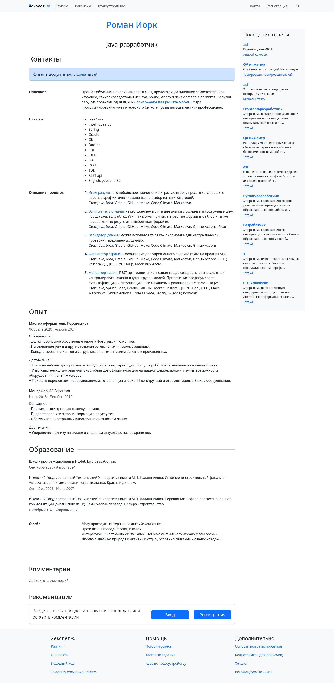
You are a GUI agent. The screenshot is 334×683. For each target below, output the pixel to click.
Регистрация (277, 6)
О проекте (59, 655)
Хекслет (241, 663)
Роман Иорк (131, 24)
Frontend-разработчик (262, 109)
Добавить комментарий (49, 580)
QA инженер (254, 64)
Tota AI (248, 128)
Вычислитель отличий (107, 211)
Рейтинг (57, 646)
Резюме (61, 6)
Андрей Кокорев (255, 54)
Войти (255, 6)
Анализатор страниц (105, 254)
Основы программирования (258, 646)
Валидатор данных (104, 235)
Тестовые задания (161, 655)
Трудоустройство (111, 6)
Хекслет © (63, 638)
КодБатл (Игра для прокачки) (259, 655)
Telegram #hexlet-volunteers (74, 672)
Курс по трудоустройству (166, 663)
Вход (170, 615)
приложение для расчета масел (162, 102)
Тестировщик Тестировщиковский (268, 74)
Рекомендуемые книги (253, 672)
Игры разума (99, 192)
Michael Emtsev (254, 99)
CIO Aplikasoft (255, 283)
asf (245, 44)
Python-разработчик (261, 196)
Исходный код (62, 663)
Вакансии (83, 6)
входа (81, 74)
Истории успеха (158, 646)
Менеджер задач (103, 272)
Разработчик (254, 225)
